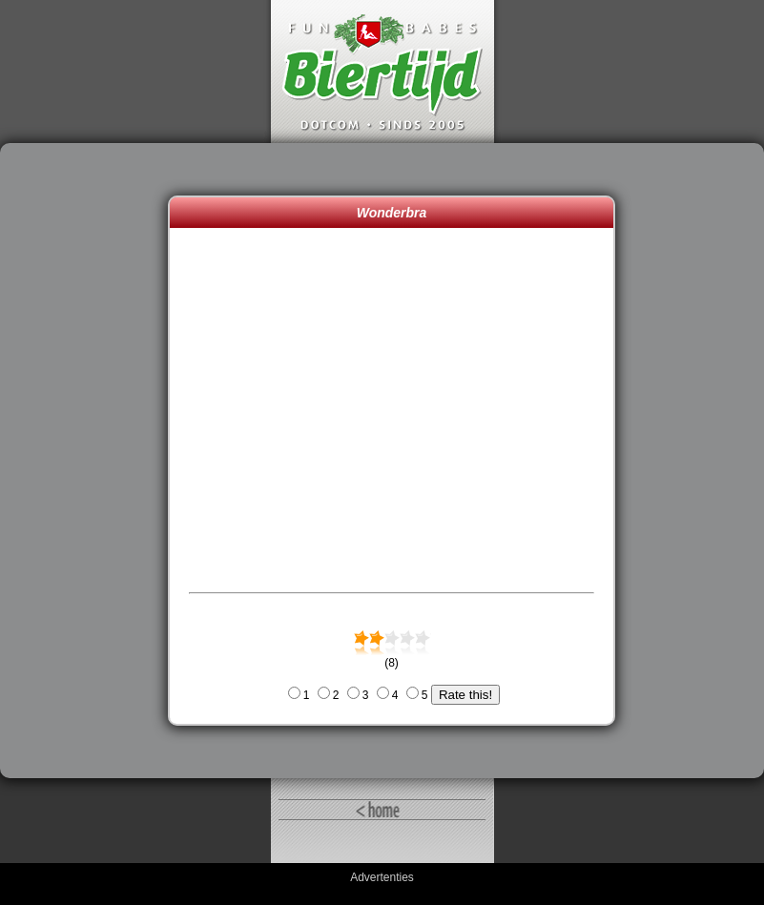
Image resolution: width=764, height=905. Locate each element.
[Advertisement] (88, 461)
